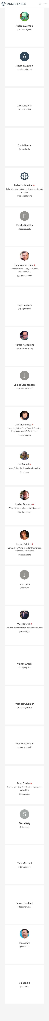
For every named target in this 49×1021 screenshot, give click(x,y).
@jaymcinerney (24, 435)
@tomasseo (24, 946)
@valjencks (24, 986)
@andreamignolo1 (24, 69)
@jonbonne (24, 472)
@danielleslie (24, 149)
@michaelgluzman (24, 707)
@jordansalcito (24, 555)
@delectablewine (24, 196)
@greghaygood (24, 308)
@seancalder (24, 794)
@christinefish (24, 109)
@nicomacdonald (24, 747)
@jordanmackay (24, 512)
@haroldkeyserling (24, 348)
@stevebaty (24, 827)
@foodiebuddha (24, 229)
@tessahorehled (24, 907)
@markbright (24, 631)
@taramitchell (24, 867)
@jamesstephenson (24, 388)
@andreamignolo (24, 29)
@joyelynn (24, 587)
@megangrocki (24, 667)
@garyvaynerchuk (24, 275)
